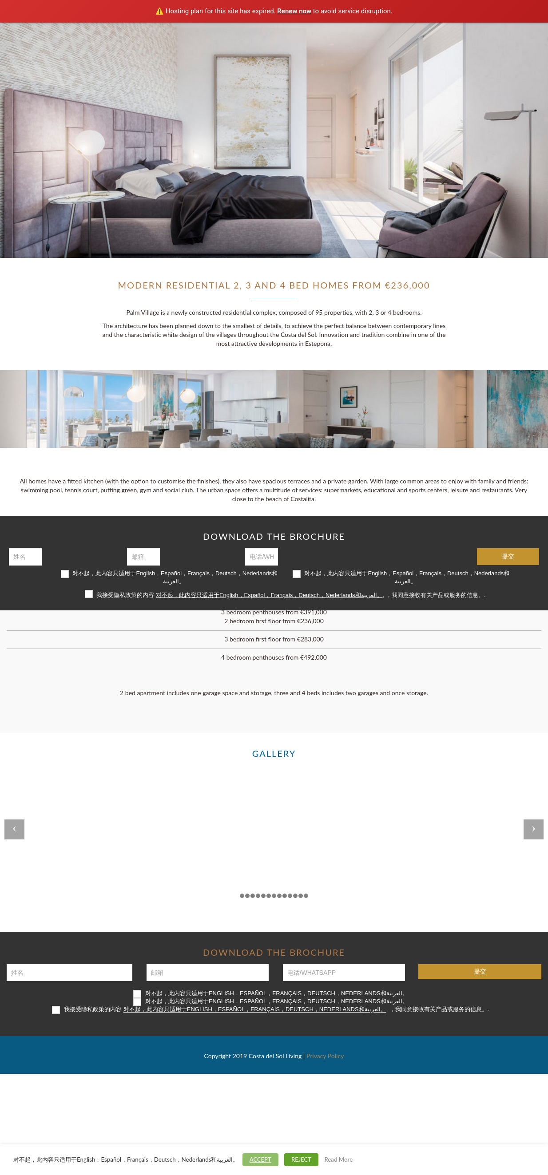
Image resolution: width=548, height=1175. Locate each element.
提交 (508, 556)
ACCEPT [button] (260, 1159)
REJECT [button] (301, 1159)
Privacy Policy (325, 1056)
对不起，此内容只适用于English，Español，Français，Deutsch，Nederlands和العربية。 (169, 577)
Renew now (294, 11)
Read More (338, 1159)
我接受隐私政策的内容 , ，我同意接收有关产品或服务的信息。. (285, 594)
